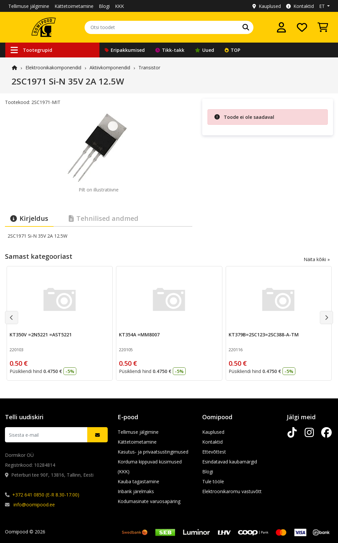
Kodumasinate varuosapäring (149, 501)
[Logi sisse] (281, 27)
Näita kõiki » (317, 259)
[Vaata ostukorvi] (323, 27)
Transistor (149, 67)
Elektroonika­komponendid (53, 67)
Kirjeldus (29, 218)
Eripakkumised (125, 50)
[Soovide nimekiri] (302, 27)
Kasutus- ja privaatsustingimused (153, 452)
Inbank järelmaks (136, 491)
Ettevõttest (214, 452)
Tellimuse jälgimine (28, 6)
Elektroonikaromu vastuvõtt (232, 491)
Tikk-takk (169, 50)
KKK (119, 6)
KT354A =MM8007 (139, 334)
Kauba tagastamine (138, 481)
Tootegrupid (31, 50)
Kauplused (266, 6)
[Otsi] (245, 27)
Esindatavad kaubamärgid (229, 461)
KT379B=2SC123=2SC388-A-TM (264, 334)
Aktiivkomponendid (110, 67)
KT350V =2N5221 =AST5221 (41, 334)
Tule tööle (213, 481)
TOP (232, 50)
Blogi (104, 6)
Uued (204, 50)
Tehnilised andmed (103, 218)
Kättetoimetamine (74, 6)
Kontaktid (300, 6)
